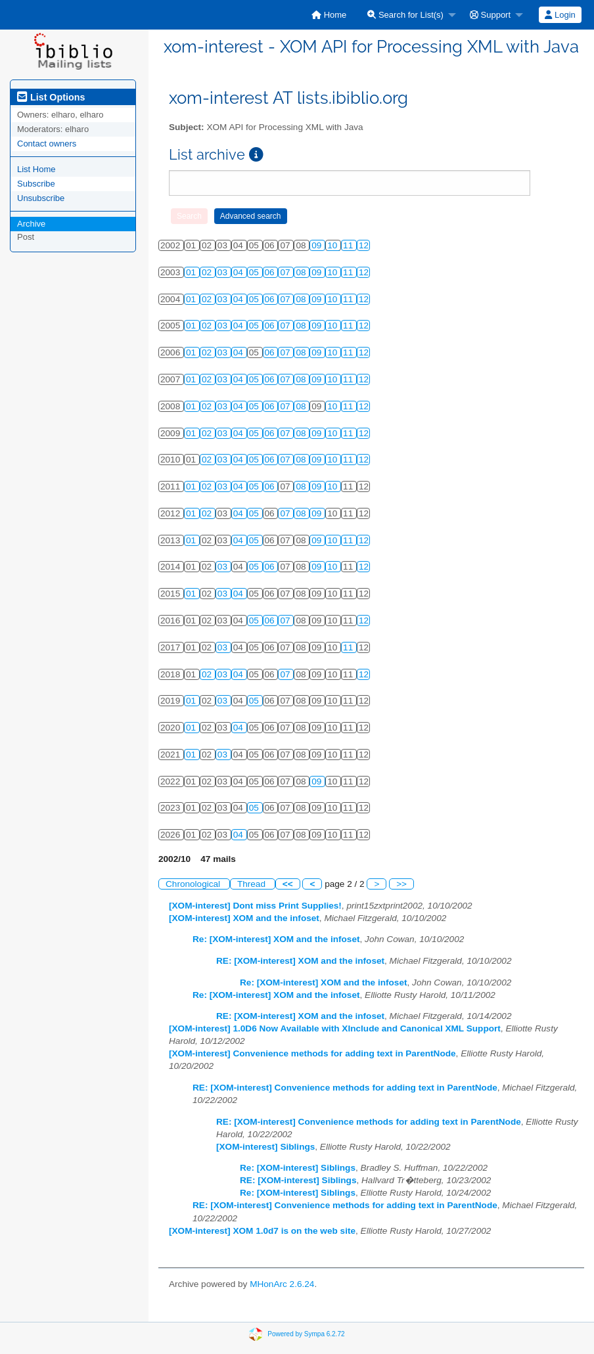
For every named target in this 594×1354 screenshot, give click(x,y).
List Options (51, 97)
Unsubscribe (40, 198)
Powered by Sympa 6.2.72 (305, 1333)
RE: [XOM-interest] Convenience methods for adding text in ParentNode (345, 1088)
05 (255, 272)
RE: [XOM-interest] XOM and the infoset (300, 961)
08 (302, 272)
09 (317, 245)
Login (560, 15)
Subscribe (36, 184)
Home (328, 15)
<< (288, 884)
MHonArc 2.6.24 (282, 1284)
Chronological (194, 884)
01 (192, 272)
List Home (36, 169)
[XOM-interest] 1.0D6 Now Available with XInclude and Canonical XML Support (335, 1028)
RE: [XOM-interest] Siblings (298, 1180)
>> (401, 884)
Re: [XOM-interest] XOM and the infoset (276, 939)
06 (271, 272)
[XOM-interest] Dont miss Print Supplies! (255, 906)
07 (286, 272)
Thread (252, 884)
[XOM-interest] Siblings (265, 1147)
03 (223, 272)
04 (239, 272)
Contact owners (46, 143)
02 (208, 272)
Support (490, 15)
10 (333, 245)
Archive (31, 224)
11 (349, 245)
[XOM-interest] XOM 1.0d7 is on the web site (262, 1231)
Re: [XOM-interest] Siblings (297, 1168)
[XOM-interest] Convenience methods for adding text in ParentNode (312, 1053)
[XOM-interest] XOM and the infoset (244, 918)
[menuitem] (329, 15)
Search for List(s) (405, 15)
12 (364, 245)
